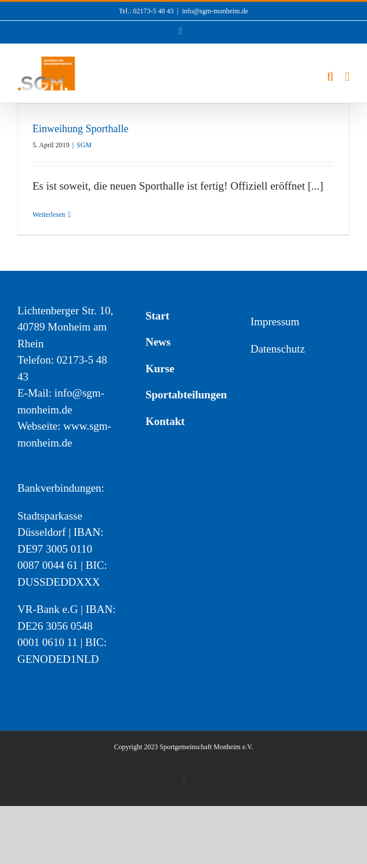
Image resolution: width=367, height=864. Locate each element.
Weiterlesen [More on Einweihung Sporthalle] (48, 214)
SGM (84, 145)
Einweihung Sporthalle (80, 129)
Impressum (274, 321)
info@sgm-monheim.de (215, 11)
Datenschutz (277, 349)
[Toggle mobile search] (330, 77)
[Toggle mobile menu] (347, 77)
